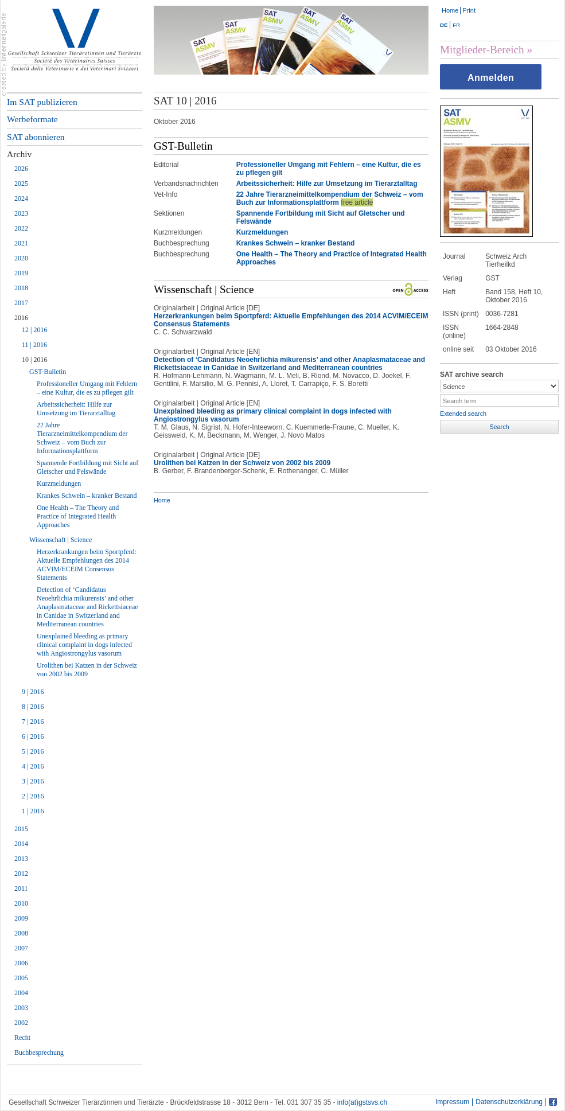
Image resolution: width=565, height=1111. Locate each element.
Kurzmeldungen (59, 484)
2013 (21, 859)
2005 (21, 978)
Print (469, 10)
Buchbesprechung (39, 1052)
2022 (21, 228)
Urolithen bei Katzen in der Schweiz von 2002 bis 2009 (87, 669)
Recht (22, 1038)
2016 (21, 318)
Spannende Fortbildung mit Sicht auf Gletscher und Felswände (87, 467)
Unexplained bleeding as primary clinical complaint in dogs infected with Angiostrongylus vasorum (84, 644)
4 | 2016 (33, 766)
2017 (21, 303)
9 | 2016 (33, 692)
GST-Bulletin (47, 372)
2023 (21, 213)
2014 (21, 844)
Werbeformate (32, 119)
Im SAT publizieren (42, 102)
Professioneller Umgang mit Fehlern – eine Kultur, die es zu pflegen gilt (87, 388)
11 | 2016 (34, 345)
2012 (21, 874)
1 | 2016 (33, 811)
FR (456, 25)
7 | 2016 (33, 722)
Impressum (452, 1102)
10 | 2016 (34, 360)
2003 (21, 1008)
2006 (21, 963)
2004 (21, 993)
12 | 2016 (34, 330)
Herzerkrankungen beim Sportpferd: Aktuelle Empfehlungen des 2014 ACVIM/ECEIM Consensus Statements (87, 565)
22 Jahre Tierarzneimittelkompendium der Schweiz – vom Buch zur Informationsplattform (82, 438)
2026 (21, 169)
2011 (21, 888)
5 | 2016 (33, 751)
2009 (21, 918)
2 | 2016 (33, 796)
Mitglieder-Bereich (482, 50)
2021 (21, 243)
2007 (21, 948)
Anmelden (490, 78)
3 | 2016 (33, 781)
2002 (21, 1023)
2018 (21, 288)
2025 (21, 184)
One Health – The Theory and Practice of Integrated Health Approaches (78, 516)
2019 (21, 273)
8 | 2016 (33, 707)
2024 (21, 198)
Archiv (19, 154)
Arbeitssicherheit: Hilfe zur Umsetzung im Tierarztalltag (76, 408)
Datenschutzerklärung (509, 1102)
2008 (21, 933)
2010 (21, 903)
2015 (21, 829)
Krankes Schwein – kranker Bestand (87, 496)
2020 (21, 258)
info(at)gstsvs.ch (362, 1102)
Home (450, 10)
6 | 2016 (33, 736)
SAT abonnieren (36, 137)
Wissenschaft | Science (60, 540)
